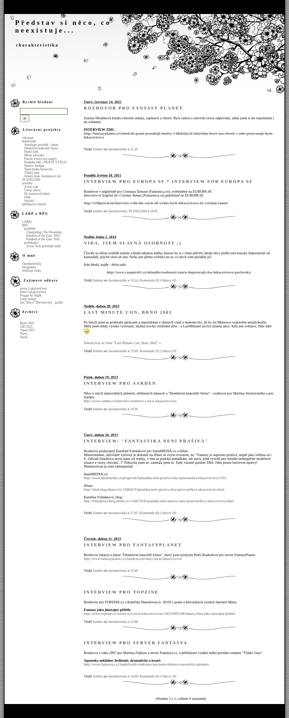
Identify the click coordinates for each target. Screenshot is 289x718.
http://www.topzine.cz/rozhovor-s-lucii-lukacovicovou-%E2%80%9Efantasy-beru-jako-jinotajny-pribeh (159, 614)
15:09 (134, 571)
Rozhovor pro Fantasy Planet (133, 108)
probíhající (31, 242)
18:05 (153, 211)
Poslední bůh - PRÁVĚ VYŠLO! (45, 162)
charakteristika (37, 45)
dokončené (29, 141)
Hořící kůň (31, 152)
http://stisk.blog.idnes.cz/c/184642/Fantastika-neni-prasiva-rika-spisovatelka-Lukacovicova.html (154, 489)
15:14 (134, 280)
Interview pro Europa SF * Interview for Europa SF (168, 181)
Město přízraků (34, 155)
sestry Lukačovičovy (33, 288)
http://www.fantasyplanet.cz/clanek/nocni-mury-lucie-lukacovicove (133, 559)
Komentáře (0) (149, 280)
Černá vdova (32, 190)
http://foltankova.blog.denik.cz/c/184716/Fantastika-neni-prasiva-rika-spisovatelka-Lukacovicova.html (158, 501)
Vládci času (32, 173)
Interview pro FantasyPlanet (133, 544)
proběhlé (30, 228)
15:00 (134, 622)
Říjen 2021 (27, 323)
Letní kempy (28, 299)
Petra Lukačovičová (33, 292)
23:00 (134, 351)
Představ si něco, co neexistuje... (63, 26)
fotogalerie (29, 267)
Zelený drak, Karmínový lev (42, 176)
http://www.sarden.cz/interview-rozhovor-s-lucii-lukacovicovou (130, 401)
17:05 (134, 513)
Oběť (27, 197)
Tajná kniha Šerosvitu (38, 169)
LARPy (27, 221)
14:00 (134, 676)
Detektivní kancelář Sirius (41, 148)
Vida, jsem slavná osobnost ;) (132, 243)
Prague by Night (30, 295)
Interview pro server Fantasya (136, 642)
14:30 (134, 409)
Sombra (98, 149)
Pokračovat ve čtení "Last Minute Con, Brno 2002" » (122, 343)
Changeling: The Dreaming (44, 232)
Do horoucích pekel (37, 194)
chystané (28, 138)
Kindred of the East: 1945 (43, 239)
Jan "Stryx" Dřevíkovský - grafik (41, 302)
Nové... (24, 333)
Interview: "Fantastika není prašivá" (146, 441)
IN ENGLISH (31, 180)
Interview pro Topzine (121, 592)
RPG (25, 225)
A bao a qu (31, 187)
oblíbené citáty (31, 270)
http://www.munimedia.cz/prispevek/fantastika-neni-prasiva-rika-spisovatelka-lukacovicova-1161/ (155, 478)
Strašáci (29, 200)
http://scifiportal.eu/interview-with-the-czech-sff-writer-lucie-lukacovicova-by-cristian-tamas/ (156, 203)
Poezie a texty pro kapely (40, 159)
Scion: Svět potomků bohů (43, 246)
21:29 (134, 149)
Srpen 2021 (27, 330)
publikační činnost (34, 204)
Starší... (25, 337)
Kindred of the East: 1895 (43, 235)
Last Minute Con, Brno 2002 (128, 312)
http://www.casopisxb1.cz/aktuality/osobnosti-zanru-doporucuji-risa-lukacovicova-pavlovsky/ (179, 272)
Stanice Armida (34, 166)
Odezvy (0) (169, 280)
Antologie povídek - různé (41, 145)
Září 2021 (26, 326)
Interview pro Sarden (120, 383)
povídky (27, 183)
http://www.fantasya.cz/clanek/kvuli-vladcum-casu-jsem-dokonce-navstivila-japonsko (146, 664)
